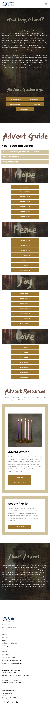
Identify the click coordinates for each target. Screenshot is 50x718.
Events (4, 634)
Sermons (5, 637)
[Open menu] (46, 4)
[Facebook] (8, 702)
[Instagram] (4, 702)
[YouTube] (12, 702)
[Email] (21, 702)
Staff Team (6, 654)
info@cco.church (8, 691)
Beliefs (4, 652)
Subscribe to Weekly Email (11, 660)
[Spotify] (17, 702)
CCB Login (5, 646)
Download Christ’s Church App (13, 663)
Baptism (5, 640)
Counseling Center (8, 657)
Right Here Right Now (9, 643)
